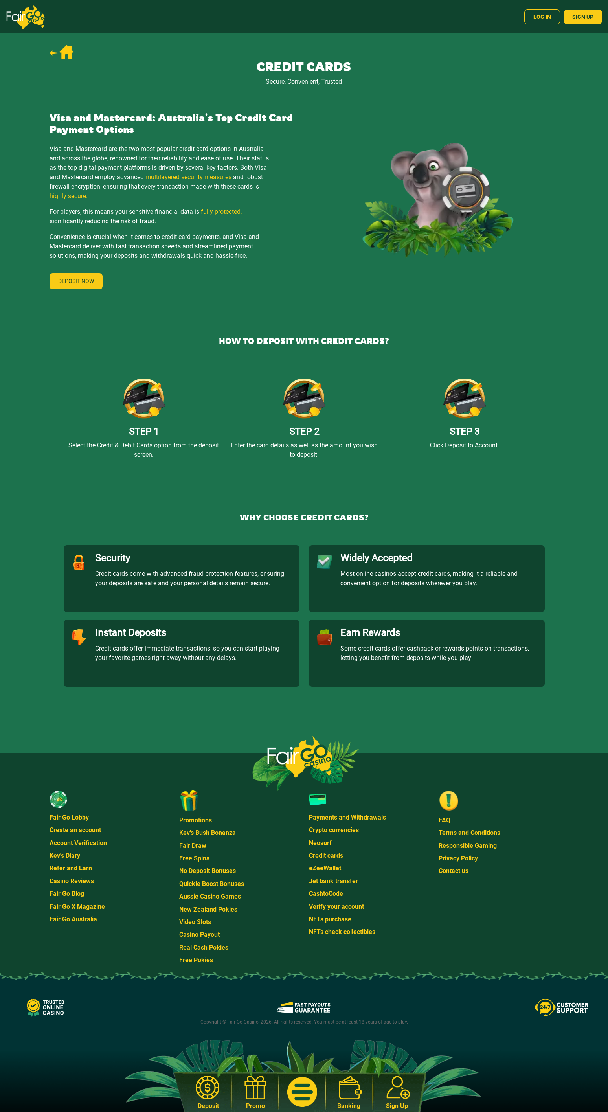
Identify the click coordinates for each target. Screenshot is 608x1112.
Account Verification (78, 843)
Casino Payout (199, 934)
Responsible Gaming (468, 845)
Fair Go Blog (67, 893)
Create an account (75, 830)
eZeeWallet (325, 868)
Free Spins (194, 858)
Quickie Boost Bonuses (211, 884)
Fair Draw (192, 845)
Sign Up (582, 17)
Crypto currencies (334, 830)
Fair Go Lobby (69, 817)
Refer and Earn (71, 868)
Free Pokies (196, 960)
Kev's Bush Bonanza (207, 832)
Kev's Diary (65, 855)
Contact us (453, 871)
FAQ (444, 820)
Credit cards (326, 855)
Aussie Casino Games (210, 896)
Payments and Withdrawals (347, 817)
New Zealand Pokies (208, 909)
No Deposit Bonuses (207, 871)
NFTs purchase (330, 919)
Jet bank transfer (333, 881)
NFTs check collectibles (342, 932)
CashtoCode (326, 893)
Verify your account (336, 906)
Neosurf (320, 843)
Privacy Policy (458, 858)
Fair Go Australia (73, 919)
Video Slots (195, 922)
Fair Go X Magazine (77, 906)
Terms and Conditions (469, 832)
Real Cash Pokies (203, 947)
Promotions (195, 820)
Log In (542, 17)
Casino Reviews (72, 881)
